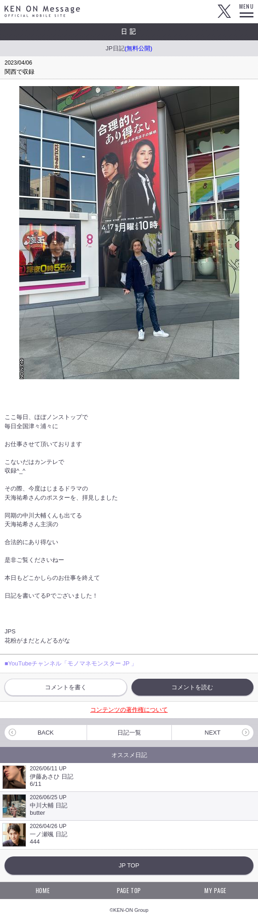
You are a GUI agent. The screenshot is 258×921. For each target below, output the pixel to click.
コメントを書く (66, 687)
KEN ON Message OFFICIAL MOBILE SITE (42, 11)
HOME (43, 890)
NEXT (213, 732)
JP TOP (129, 865)
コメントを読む (192, 687)
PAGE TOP (129, 890)
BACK (46, 732)
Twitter (224, 11)
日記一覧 (129, 732)
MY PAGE (215, 890)
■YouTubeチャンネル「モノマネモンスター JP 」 (71, 663)
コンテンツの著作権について (129, 709)
